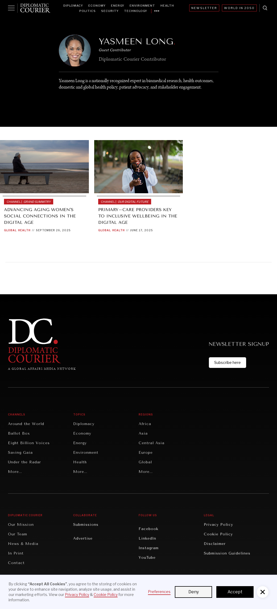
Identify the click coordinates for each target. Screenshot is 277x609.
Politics (87, 11)
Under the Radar (24, 462)
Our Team (17, 534)
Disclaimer (215, 543)
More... (15, 471)
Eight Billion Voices (29, 443)
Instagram (149, 548)
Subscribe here (227, 362)
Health (167, 5)
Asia (143, 433)
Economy (97, 5)
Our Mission (21, 524)
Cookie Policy (218, 534)
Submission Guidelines (227, 553)
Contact (16, 563)
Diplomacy (73, 5)
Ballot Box (19, 433)
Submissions (85, 524)
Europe (146, 452)
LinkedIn (147, 538)
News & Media (23, 543)
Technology (135, 11)
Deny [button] (193, 591)
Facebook (148, 529)
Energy (117, 5)
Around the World (26, 424)
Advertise (83, 538)
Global (10, 230)
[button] (262, 592)
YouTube (147, 557)
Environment (142, 5)
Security (110, 11)
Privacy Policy (218, 524)
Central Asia (151, 443)
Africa (145, 424)
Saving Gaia (20, 452)
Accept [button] (235, 591)
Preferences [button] (159, 591)
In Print (16, 553)
